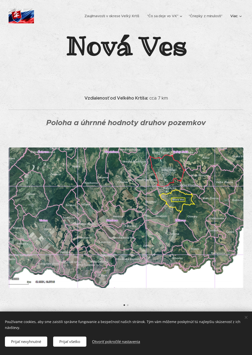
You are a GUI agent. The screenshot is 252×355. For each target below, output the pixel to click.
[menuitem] (112, 16)
